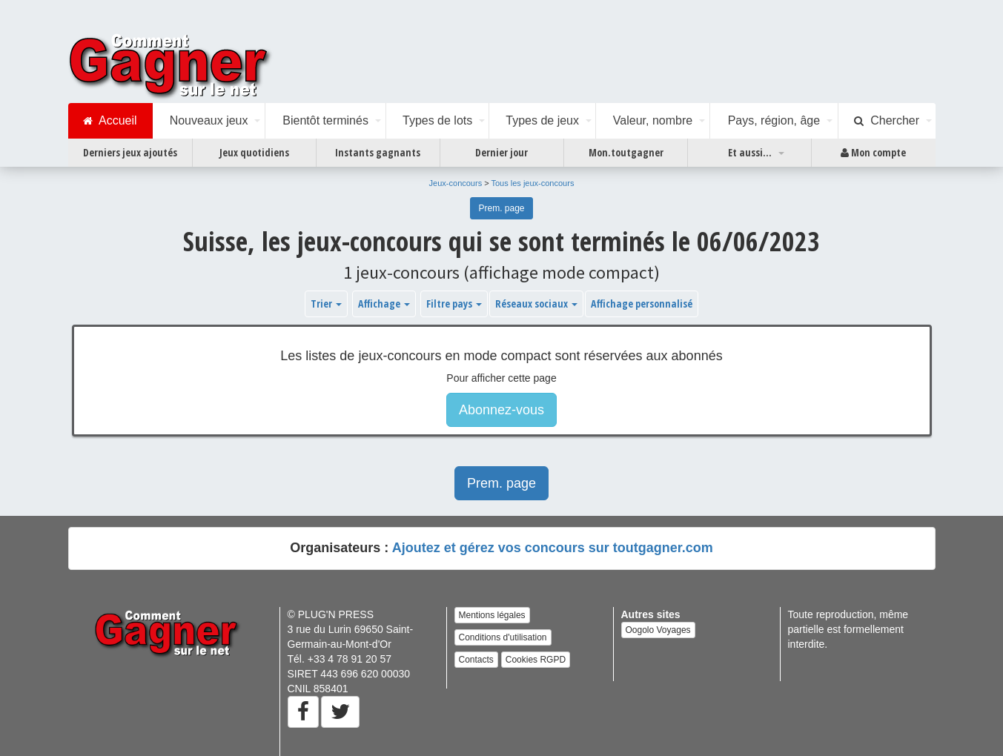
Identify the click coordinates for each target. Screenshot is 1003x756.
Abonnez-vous (501, 409)
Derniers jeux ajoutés (130, 152)
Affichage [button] (384, 303)
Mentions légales (492, 615)
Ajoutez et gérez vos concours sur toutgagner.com (552, 547)
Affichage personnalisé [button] (641, 303)
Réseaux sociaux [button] (536, 303)
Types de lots (437, 120)
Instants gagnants (377, 152)
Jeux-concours (456, 183)
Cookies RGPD (536, 659)
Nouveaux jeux (209, 120)
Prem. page (501, 208)
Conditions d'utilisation (503, 637)
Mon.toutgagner (626, 152)
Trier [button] (326, 303)
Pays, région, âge (774, 120)
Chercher (886, 121)
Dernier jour (501, 152)
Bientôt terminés (325, 120)
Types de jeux (542, 120)
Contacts (476, 659)
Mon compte (873, 153)
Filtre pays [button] (454, 303)
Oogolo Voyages (658, 630)
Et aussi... (750, 152)
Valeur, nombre (652, 120)
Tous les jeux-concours (533, 183)
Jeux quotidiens (254, 152)
